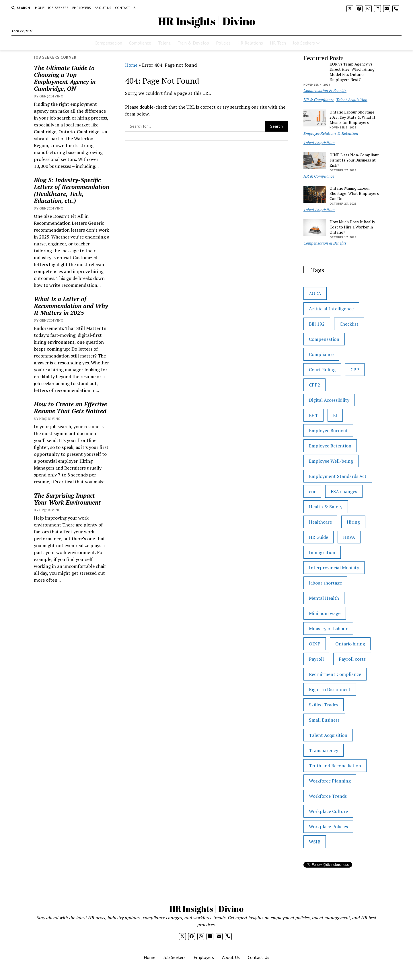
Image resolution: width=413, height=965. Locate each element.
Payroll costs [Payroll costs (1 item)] (352, 659)
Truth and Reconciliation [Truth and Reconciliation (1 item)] (335, 765)
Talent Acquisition (351, 99)
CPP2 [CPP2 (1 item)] (314, 385)
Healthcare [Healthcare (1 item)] (320, 522)
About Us (103, 7)
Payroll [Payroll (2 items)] (316, 659)
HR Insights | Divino (206, 21)
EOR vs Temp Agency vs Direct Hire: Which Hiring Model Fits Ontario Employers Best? (352, 71)
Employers (81, 7)
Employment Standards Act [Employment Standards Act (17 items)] (338, 476)
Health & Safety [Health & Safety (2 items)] (325, 506)
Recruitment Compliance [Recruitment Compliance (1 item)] (335, 674)
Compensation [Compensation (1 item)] (324, 339)
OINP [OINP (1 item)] (314, 644)
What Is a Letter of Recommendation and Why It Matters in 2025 (71, 305)
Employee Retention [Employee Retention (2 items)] (330, 446)
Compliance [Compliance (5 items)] (321, 354)
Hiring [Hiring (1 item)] (353, 522)
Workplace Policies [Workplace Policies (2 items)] (328, 826)
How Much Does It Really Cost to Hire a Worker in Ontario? (352, 227)
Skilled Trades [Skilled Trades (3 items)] (323, 704)
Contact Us (125, 7)
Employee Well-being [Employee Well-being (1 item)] (331, 461)
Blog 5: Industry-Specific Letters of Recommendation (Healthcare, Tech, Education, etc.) (71, 190)
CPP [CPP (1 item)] (354, 369)
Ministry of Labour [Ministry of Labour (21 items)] (328, 628)
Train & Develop (193, 43)
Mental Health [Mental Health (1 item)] (324, 598)
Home (39, 7)
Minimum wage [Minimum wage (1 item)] (324, 613)
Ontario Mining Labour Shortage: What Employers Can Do (354, 193)
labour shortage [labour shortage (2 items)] (325, 583)
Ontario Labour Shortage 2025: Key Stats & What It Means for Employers (352, 117)
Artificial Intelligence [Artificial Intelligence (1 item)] (331, 308)
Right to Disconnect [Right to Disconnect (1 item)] (329, 689)
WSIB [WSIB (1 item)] (314, 842)
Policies (223, 43)
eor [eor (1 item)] (312, 491)
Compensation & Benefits (324, 90)
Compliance (140, 43)
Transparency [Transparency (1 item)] (323, 750)
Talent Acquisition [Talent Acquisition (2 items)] (328, 735)
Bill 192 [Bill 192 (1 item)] (317, 324)
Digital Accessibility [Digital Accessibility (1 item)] (329, 400)
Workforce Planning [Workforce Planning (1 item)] (330, 781)
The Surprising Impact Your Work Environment (67, 499)
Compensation (108, 43)
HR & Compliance (318, 99)
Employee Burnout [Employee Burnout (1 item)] (328, 430)
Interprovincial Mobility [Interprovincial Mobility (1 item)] (334, 567)
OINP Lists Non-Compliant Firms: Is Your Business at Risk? (354, 160)
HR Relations (250, 43)
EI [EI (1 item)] (335, 415)
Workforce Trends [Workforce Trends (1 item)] (328, 796)
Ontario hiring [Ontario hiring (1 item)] (350, 644)
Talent (164, 43)
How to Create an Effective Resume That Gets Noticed (70, 407)
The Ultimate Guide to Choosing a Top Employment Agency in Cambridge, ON (65, 78)
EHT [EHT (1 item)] (313, 415)
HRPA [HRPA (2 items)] (349, 537)
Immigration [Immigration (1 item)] (322, 552)
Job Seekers (58, 7)
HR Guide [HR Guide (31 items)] (318, 537)
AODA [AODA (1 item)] (315, 293)
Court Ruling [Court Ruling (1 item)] (322, 369)
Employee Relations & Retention (330, 133)
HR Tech (278, 43)
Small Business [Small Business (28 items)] (324, 720)
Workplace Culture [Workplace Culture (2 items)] (328, 811)
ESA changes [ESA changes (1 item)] (344, 491)
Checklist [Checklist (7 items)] (349, 324)
